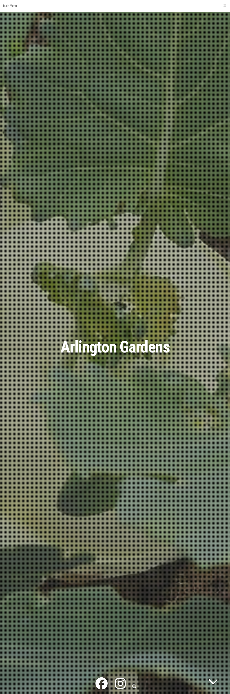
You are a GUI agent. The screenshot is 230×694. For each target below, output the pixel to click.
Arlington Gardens (115, 347)
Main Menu (115, 6)
